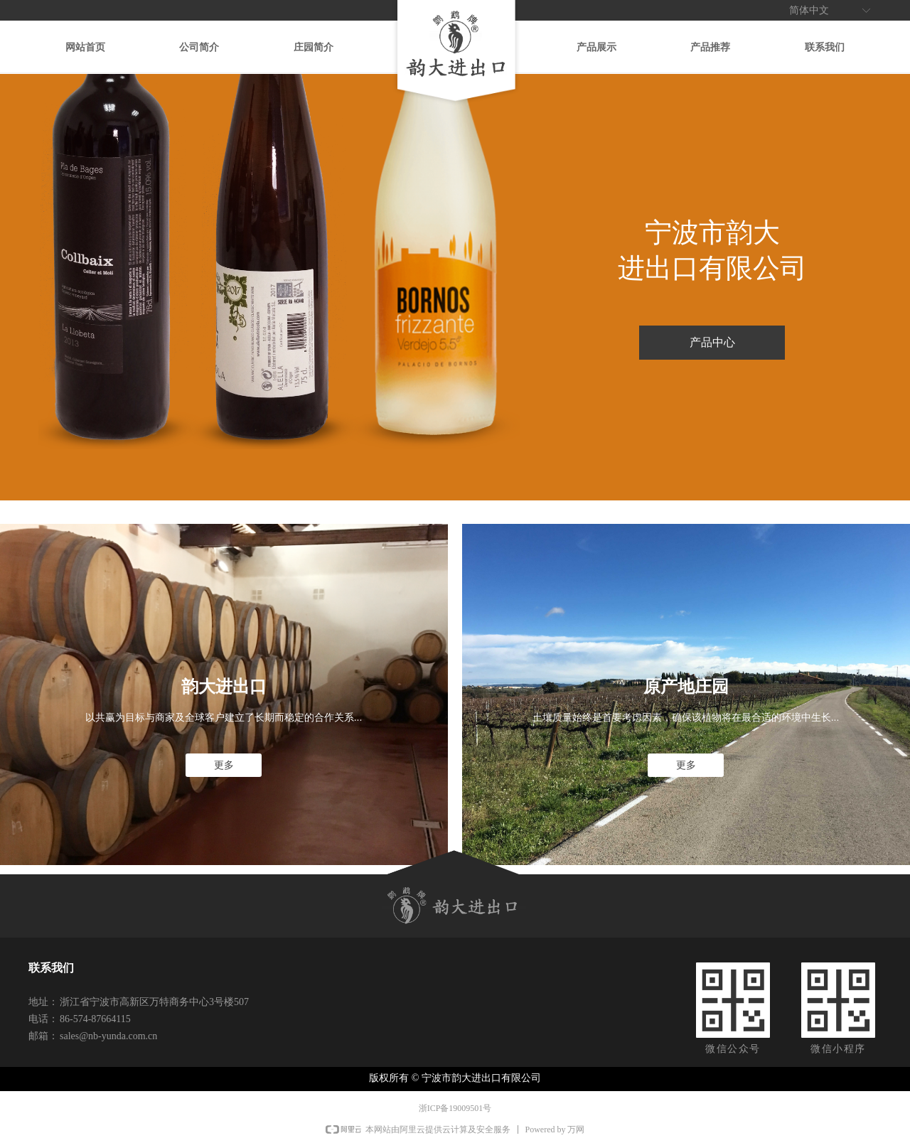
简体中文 (809, 10)
